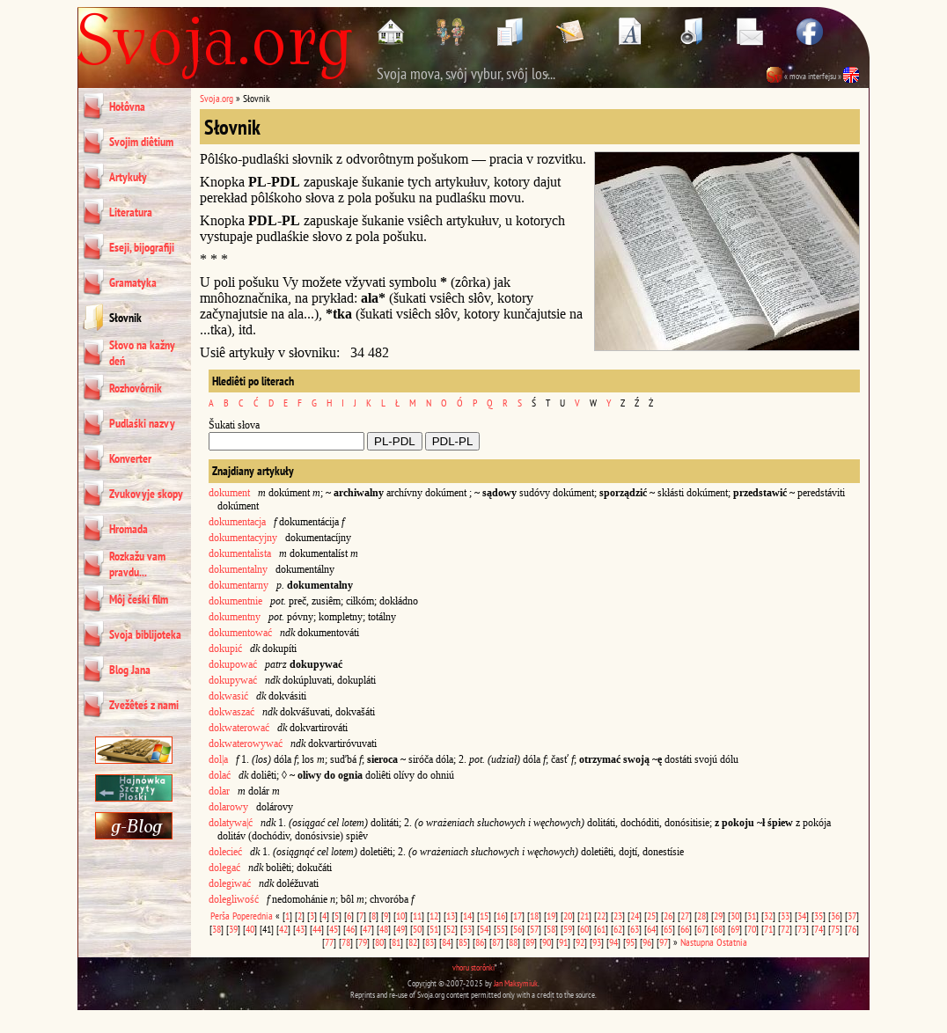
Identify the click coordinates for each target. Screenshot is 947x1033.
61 (601, 928)
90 (546, 942)
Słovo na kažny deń (142, 353)
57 (534, 928)
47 (367, 928)
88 (513, 942)
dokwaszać (231, 712)
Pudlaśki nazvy (142, 423)
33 (785, 915)
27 (684, 915)
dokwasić (228, 696)
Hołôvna (127, 106)
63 (634, 928)
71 (768, 928)
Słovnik (125, 318)
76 (852, 928)
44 (316, 928)
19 (551, 915)
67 (701, 928)
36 (835, 915)
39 (233, 928)
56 (517, 928)
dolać (220, 775)
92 (580, 942)
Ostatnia (731, 942)
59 (567, 928)
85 (463, 942)
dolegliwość (234, 899)
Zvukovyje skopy (146, 494)
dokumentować (240, 632)
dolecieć (225, 852)
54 (484, 928)
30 (734, 915)
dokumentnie (235, 601)
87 (496, 942)
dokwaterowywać (246, 743)
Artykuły (128, 177)
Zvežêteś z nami (144, 705)
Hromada (128, 529)
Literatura (130, 212)
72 (785, 928)
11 (417, 915)
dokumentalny (238, 569)
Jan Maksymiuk (516, 983)
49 (400, 928)
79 (362, 942)
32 (768, 915)
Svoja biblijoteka (145, 634)
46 (350, 928)
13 (450, 915)
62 (617, 928)
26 (668, 915)
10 (400, 915)
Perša (220, 915)
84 (446, 942)
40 (250, 928)
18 (534, 915)
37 (852, 915)
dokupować (233, 664)
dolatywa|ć (231, 823)
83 (429, 942)
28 (701, 915)
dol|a (218, 759)
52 (450, 928)
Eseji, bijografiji (141, 247)
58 (551, 928)
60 (584, 928)
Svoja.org (216, 98)
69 (734, 928)
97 (663, 942)
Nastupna (697, 942)
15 (484, 915)
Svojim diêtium (141, 142)
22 (601, 915)
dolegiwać (230, 883)
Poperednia (252, 915)
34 (801, 915)
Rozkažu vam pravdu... (137, 564)
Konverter (130, 458)
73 (801, 928)
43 (300, 928)
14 (467, 915)
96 (646, 942)
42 (283, 928)
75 (835, 928)
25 (651, 915)
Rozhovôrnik (135, 388)
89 (529, 942)
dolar (219, 791)
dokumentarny (238, 585)
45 (333, 928)
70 (751, 928)
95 (630, 942)
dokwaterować (239, 728)
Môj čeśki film (138, 599)
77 (329, 942)
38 (216, 928)
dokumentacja (237, 522)
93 (596, 942)
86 (479, 942)
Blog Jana (129, 670)
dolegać (224, 867)
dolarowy (228, 807)
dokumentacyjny (243, 537)
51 (433, 928)
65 (668, 928)
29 (718, 915)
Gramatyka (133, 282)
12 (433, 915)
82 (412, 942)
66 (684, 928)
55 (500, 928)
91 (563, 942)
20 (567, 915)
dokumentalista (240, 553)
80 (379, 942)
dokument (229, 493)
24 (634, 915)
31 (751, 915)
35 (818, 915)
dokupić (225, 648)
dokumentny (235, 617)
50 (417, 928)
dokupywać (233, 680)
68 (718, 928)
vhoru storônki (473, 967)
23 (617, 915)
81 (396, 942)
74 (818, 928)
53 (467, 928)
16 (500, 915)
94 (613, 942)
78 (345, 942)
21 (584, 915)
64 (651, 928)
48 (383, 928)
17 (517, 915)
